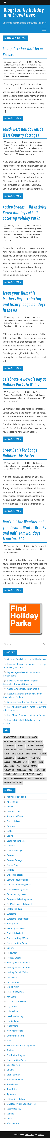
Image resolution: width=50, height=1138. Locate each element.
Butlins (10, 830)
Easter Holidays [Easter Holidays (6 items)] (17, 750)
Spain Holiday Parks (16, 1060)
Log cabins (30, 70)
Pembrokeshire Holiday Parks (21, 1045)
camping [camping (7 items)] (30, 741)
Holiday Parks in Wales (17, 972)
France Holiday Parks (17, 943)
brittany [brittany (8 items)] (21, 741)
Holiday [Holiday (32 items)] (43, 754)
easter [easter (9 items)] (6, 750)
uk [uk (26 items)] (5, 778)
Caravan (15, 64)
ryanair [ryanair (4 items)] (26, 766)
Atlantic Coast (13, 811)
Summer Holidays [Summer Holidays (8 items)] (10, 774)
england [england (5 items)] (29, 750)
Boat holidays (13, 821)
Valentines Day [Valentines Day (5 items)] (40, 778)
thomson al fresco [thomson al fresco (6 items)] (27, 774)
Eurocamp (11, 913)
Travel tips (8, 326)
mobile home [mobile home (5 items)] (9, 766)
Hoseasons (20, 70)
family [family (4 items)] (6, 754)
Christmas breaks (15, 874)
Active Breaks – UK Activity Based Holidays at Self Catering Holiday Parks (25, 213)
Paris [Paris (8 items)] (19, 766)
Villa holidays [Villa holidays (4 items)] (9, 782)
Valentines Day (14, 1108)
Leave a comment (22, 76)
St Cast (10, 1069)
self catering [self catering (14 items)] (9, 770)
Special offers (13, 1064)
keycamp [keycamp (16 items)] (33, 762)
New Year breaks (15, 1030)
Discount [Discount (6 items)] (39, 745)
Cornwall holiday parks (20, 145)
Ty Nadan (11, 1094)
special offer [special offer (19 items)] (40, 770)
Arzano (10, 806)
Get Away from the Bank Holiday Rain (25, 702)
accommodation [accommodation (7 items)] (10, 737)
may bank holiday (15, 1016)
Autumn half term (15, 816)
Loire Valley (12, 1011)
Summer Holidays (11, 237)
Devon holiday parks (12, 231)
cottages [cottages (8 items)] (30, 745)
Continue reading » (12, 118)
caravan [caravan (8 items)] (39, 741)
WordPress (29, 1134)
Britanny (11, 826)
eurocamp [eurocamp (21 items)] (38, 750)
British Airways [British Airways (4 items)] (10, 741)
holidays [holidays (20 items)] (7, 762)
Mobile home (40, 70)
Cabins (38, 317)
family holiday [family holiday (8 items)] (17, 754)
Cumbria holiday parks (17, 889)
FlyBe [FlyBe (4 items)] (27, 754)
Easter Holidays (17, 395)
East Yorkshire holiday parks (20, 904)
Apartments (37, 142)
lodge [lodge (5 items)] (41, 762)
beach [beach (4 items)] (34, 737)
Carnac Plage (13, 865)
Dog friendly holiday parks (19, 899)
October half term (15, 1035)
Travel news (21, 73)
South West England (23, 151)
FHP (30, 61)
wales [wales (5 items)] (19, 782)
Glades (41, 1134)
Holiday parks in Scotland (19, 967)
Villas (9, 1118)
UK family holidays (16, 1099)
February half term (16, 928)
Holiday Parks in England (27, 67)
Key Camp (11, 996)
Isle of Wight (13, 986)
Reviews (11, 1050)
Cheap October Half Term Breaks (23, 688)
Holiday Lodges (10, 67)
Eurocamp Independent (18, 918)
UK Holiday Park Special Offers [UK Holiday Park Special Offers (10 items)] (20, 778)
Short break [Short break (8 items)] (21, 770)
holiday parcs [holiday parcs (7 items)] (9, 758)
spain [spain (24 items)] (30, 770)
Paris (9, 1040)
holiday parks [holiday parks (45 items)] (34, 758)
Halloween (12, 952)
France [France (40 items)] (34, 754)
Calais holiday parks (16, 840)
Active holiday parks (16, 796)
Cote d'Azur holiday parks (19, 884)
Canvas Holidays (14, 850)
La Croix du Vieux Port (17, 1001)
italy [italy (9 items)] (25, 762)
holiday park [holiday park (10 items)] (22, 758)
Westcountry (8, 154)
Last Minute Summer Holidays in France (26, 715)
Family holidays (14, 923)
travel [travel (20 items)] (39, 774)
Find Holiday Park (26, 64)
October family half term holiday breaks (26, 659)
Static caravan (9, 73)
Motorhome (12, 1025)
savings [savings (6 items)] (34, 766)
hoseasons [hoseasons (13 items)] (17, 762)
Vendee (10, 1113)
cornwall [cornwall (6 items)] (20, 745)
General (37, 64)
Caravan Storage (14, 860)
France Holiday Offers (17, 938)
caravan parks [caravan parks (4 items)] (9, 745)
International (13, 982)
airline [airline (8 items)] (21, 737)
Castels (10, 869)
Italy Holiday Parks (16, 991)
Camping (39, 392)
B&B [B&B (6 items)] (28, 737)
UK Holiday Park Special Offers (21, 1103)
